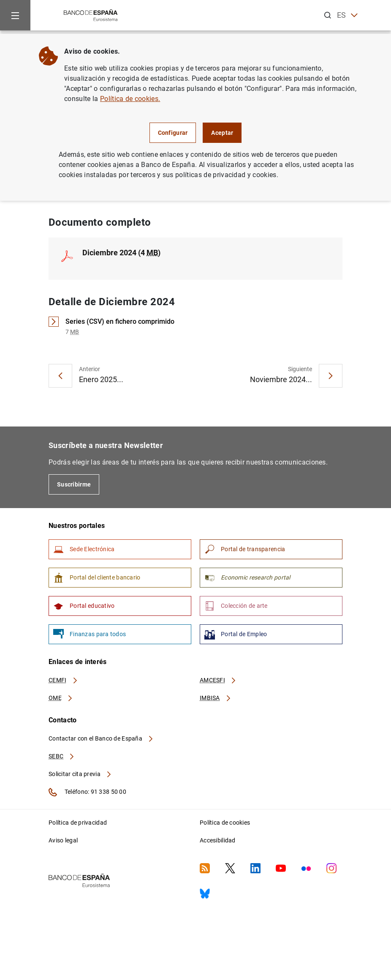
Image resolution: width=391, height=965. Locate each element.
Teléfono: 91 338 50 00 (87, 792)
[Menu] (15, 15)
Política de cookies (225, 822)
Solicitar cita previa (80, 774)
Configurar (173, 132)
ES (347, 15)
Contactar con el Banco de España (101, 738)
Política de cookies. (130, 99)
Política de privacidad (78, 822)
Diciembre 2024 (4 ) (121, 252)
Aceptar (222, 132)
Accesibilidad (218, 840)
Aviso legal (63, 840)
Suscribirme (74, 484)
